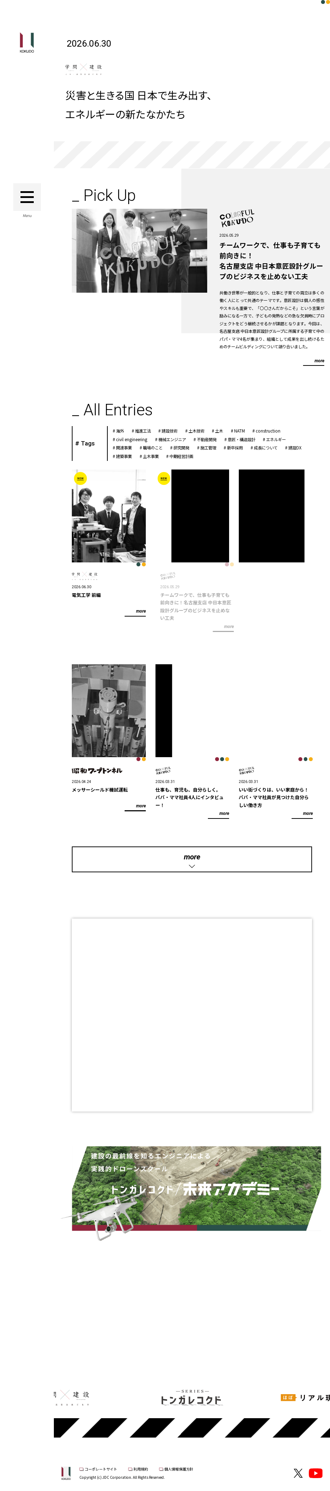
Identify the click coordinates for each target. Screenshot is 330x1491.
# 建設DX (300, 447)
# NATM (245, 431)
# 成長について (270, 447)
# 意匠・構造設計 (246, 439)
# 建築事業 (129, 456)
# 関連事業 (129, 447)
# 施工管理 (213, 447)
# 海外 (125, 431)
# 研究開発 (186, 447)
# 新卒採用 (240, 447)
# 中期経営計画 (186, 456)
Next (310, 1349)
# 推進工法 (148, 431)
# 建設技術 (175, 431)
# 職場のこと (158, 447)
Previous (73, 1349)
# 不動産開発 (212, 439)
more (318, 360)
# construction (274, 431)
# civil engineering (137, 439)
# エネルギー (281, 439)
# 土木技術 (201, 431)
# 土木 (224, 431)
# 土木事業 (156, 456)
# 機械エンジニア (177, 439)
